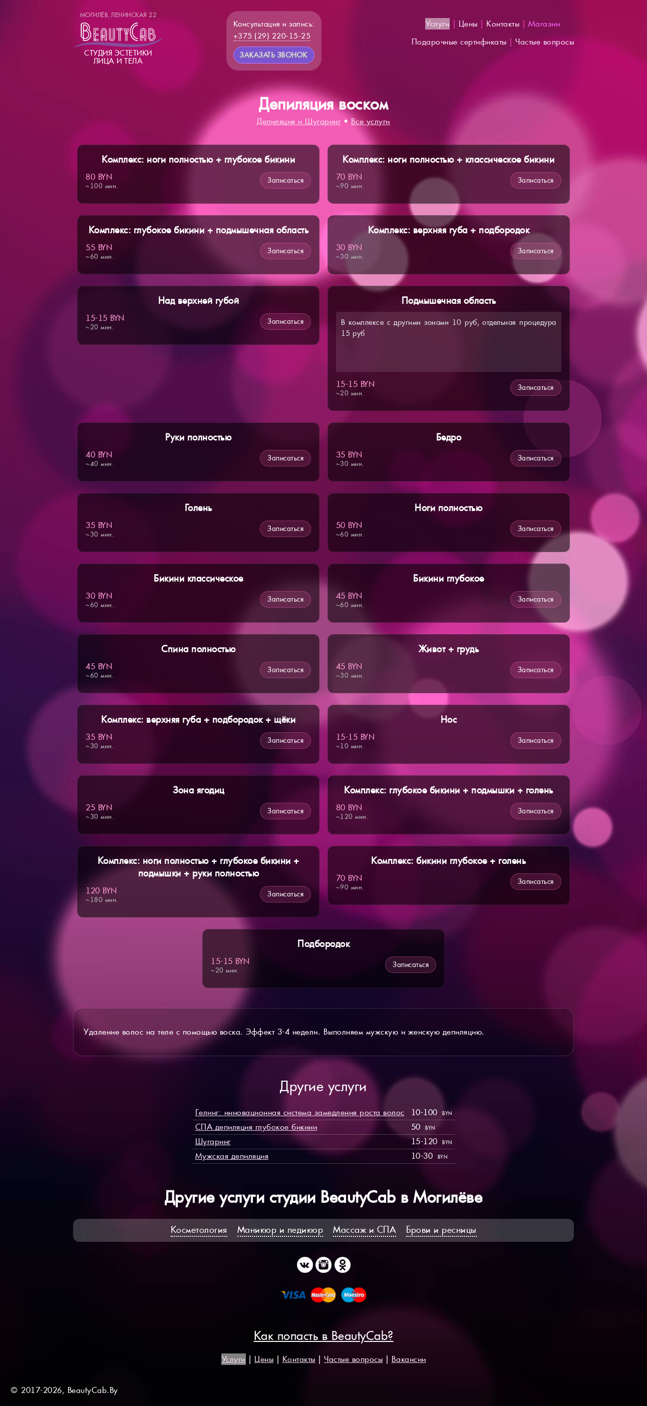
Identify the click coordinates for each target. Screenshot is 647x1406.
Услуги (437, 24)
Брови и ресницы (441, 1229)
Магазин (544, 24)
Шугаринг (213, 1141)
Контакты (502, 24)
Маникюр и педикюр (280, 1229)
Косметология (199, 1229)
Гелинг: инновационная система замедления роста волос (300, 1112)
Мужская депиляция (232, 1156)
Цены (468, 24)
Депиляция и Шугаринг (299, 121)
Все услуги (370, 121)
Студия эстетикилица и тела (118, 38)
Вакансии (409, 1359)
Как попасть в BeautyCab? (324, 1335)
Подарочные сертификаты (459, 42)
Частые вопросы (544, 42)
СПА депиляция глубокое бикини (256, 1127)
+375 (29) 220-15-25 (272, 36)
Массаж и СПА (364, 1229)
